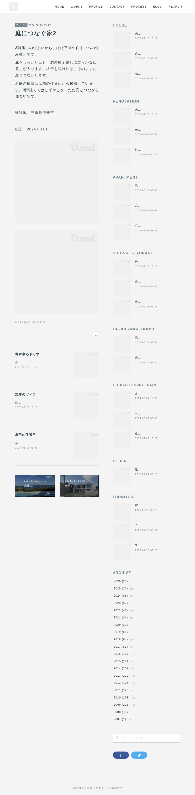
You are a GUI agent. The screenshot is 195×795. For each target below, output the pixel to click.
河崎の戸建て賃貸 (147, 149)
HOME (59, 6)
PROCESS (138, 6)
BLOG (157, 6)
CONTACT (117, 6)
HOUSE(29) (39, 322)
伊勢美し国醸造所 (147, 301)
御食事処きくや (27, 354)
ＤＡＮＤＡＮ (144, 525)
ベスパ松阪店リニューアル (153, 413)
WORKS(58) (22, 322)
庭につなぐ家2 (145, 53)
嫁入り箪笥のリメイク (150, 505)
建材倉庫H (142, 469)
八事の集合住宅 (145, 205)
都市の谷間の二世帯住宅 (151, 73)
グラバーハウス (145, 225)
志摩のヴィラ (25, 394)
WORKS (76, 6)
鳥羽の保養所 (25, 435)
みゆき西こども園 (147, 393)
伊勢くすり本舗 (145, 129)
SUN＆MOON (144, 545)
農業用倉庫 (142, 357)
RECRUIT (176, 6)
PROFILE (96, 6)
